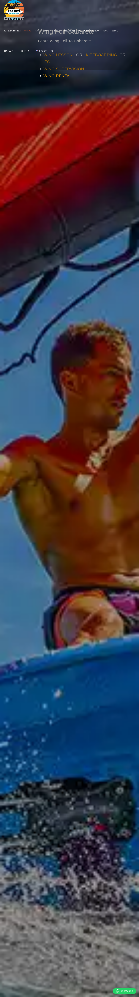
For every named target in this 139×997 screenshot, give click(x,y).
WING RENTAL (57, 76)
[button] (52, 51)
